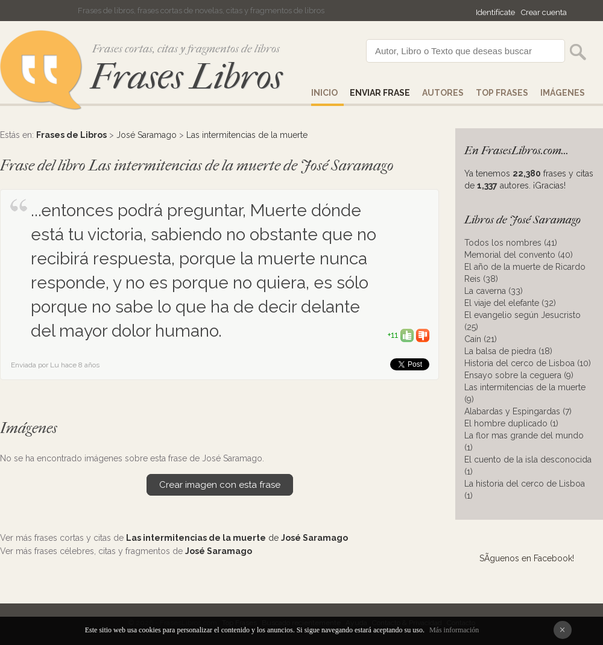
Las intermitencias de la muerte (247, 135)
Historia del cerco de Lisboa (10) (527, 363)
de (237, 538)
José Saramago (146, 135)
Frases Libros (186, 76)
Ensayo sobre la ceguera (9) (518, 375)
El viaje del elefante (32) (510, 303)
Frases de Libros (71, 135)
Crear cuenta (544, 12)
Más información (454, 630)
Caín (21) (480, 339)
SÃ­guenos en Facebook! (526, 558)
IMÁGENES (562, 93)
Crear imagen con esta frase (219, 484)
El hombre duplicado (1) (511, 423)
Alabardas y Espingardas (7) (518, 411)
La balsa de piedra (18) (508, 351)
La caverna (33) (493, 291)
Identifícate (495, 12)
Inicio (324, 93)
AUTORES (443, 93)
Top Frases (502, 93)
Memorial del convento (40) (518, 255)
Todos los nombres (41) (510, 243)
